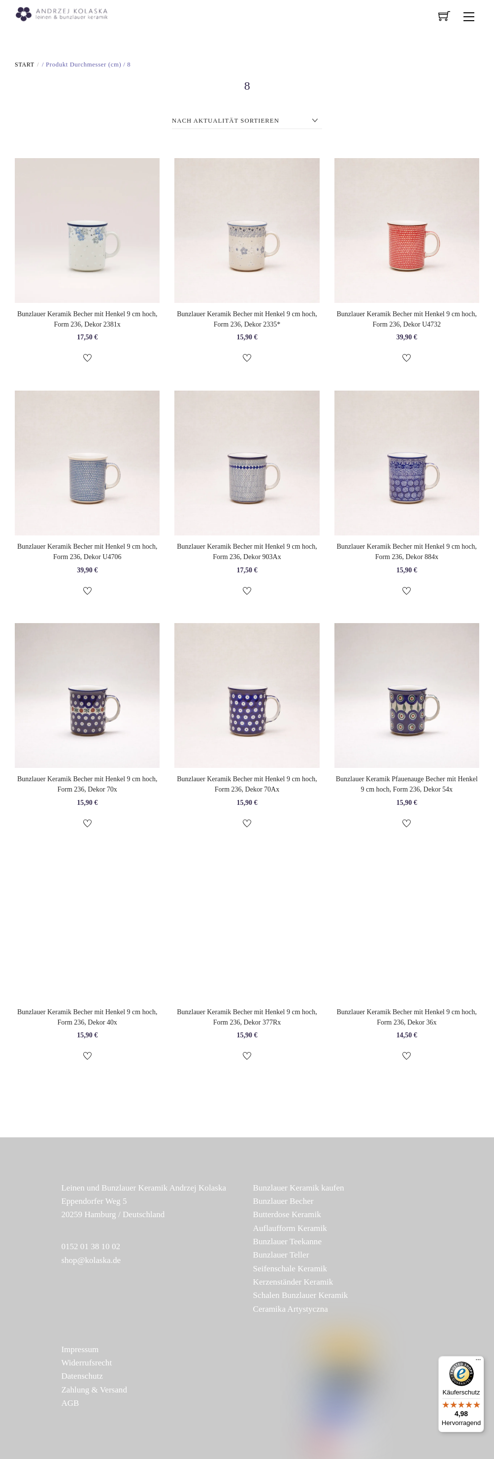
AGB (70, 1403)
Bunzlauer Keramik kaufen (298, 1188)
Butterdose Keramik (287, 1214)
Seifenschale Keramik (290, 1268)
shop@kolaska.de (91, 1260)
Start (24, 64)
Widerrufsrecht (86, 1362)
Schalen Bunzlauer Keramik (300, 1295)
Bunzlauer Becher (283, 1201)
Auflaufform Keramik (290, 1228)
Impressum (80, 1349)
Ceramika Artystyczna (290, 1309)
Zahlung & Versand (94, 1389)
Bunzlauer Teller (281, 1255)
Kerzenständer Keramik (293, 1282)
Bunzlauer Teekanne (287, 1241)
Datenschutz (81, 1376)
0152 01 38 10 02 (90, 1246)
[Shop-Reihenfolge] (247, 121)
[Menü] (478, 1362)
